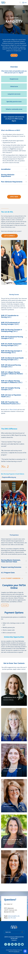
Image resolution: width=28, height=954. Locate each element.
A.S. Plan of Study (12, 409)
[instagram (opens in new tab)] (5, 944)
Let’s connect (9, 236)
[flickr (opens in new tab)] (19, 944)
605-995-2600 (14, 938)
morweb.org (16, 951)
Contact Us (14, 940)
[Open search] (20, 3)
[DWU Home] (14, 927)
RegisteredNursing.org (9, 477)
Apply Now (14, 55)
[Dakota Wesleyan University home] (3, 2)
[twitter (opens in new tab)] (12, 944)
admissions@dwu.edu (13, 916)
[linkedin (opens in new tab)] (15, 944)
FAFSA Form (4, 605)
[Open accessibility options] (25, 951)
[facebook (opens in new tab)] (9, 944)
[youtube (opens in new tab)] (22, 944)
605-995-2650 (12, 918)
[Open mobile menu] (24, 2)
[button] (14, 689)
